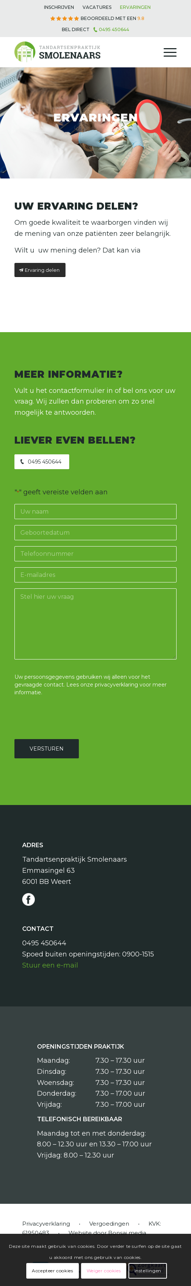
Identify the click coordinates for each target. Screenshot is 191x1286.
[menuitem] (59, 7)
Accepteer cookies (52, 1270)
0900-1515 (138, 954)
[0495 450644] (41, 462)
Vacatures (97, 7)
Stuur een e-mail (50, 965)
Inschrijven (59, 7)
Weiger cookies (104, 1270)
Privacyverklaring (46, 1223)
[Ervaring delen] (40, 270)
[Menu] (166, 52)
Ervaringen (135, 7)
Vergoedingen (109, 1223)
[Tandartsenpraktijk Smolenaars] (79, 52)
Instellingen (147, 1270)
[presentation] (70, 716)
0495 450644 (114, 29)
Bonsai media (127, 1232)
